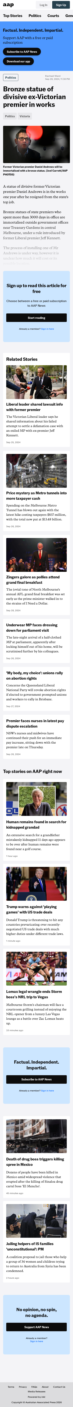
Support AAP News (36, 1327)
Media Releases (36, 1391)
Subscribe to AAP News (22, 52)
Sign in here (47, 329)
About (45, 1387)
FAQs (34, 1387)
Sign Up (61, 5)
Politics (35, 15)
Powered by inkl (36, 1397)
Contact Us (59, 1387)
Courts (53, 15)
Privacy (23, 1387)
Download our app (18, 61)
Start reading (36, 318)
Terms (11, 1387)
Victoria (25, 116)
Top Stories (12, 15)
